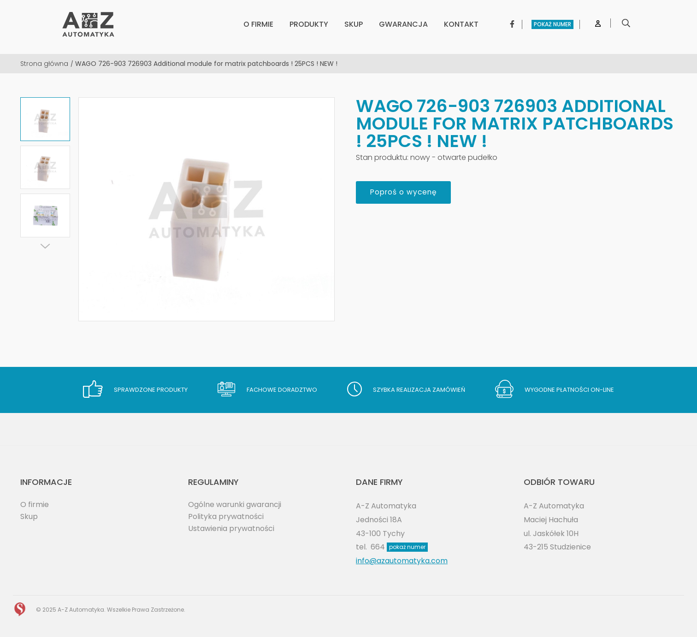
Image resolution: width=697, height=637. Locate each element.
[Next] (45, 246)
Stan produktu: (382, 157)
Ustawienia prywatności (231, 528)
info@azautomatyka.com (402, 560)
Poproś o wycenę (405, 192)
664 (399, 547)
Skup (29, 516)
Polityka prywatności (226, 516)
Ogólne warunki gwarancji (234, 504)
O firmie (34, 504)
